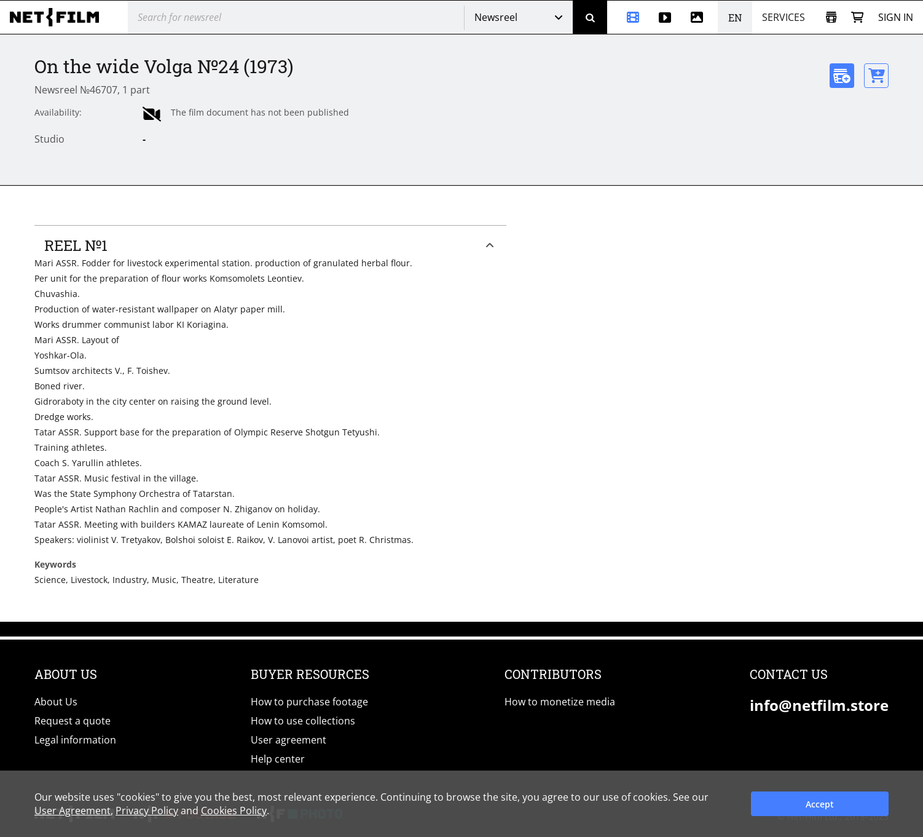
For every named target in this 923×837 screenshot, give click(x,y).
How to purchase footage (309, 701)
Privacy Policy (147, 810)
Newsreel (495, 17)
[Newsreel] (628, 17)
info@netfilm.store (819, 705)
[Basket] (857, 17)
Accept (820, 804)
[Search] (590, 17)
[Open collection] (831, 17)
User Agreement (72, 810)
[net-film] (59, 17)
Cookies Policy (234, 810)
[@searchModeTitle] (291, 17)
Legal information (75, 740)
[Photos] (699, 17)
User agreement (288, 740)
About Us (55, 701)
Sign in (895, 17)
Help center (278, 759)
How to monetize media (560, 701)
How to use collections (303, 721)
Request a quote (72, 721)
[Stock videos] (665, 17)
